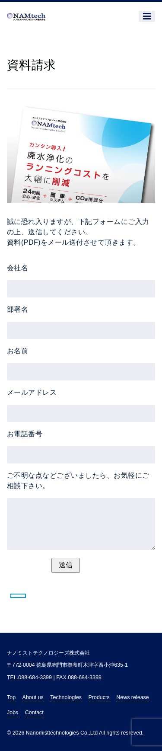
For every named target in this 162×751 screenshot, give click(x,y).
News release (132, 697)
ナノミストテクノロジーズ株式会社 (48, 653)
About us (33, 697)
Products (99, 697)
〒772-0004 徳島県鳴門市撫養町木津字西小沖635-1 (67, 665)
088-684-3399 (35, 677)
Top (11, 697)
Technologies (66, 697)
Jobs (12, 712)
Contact (34, 712)
